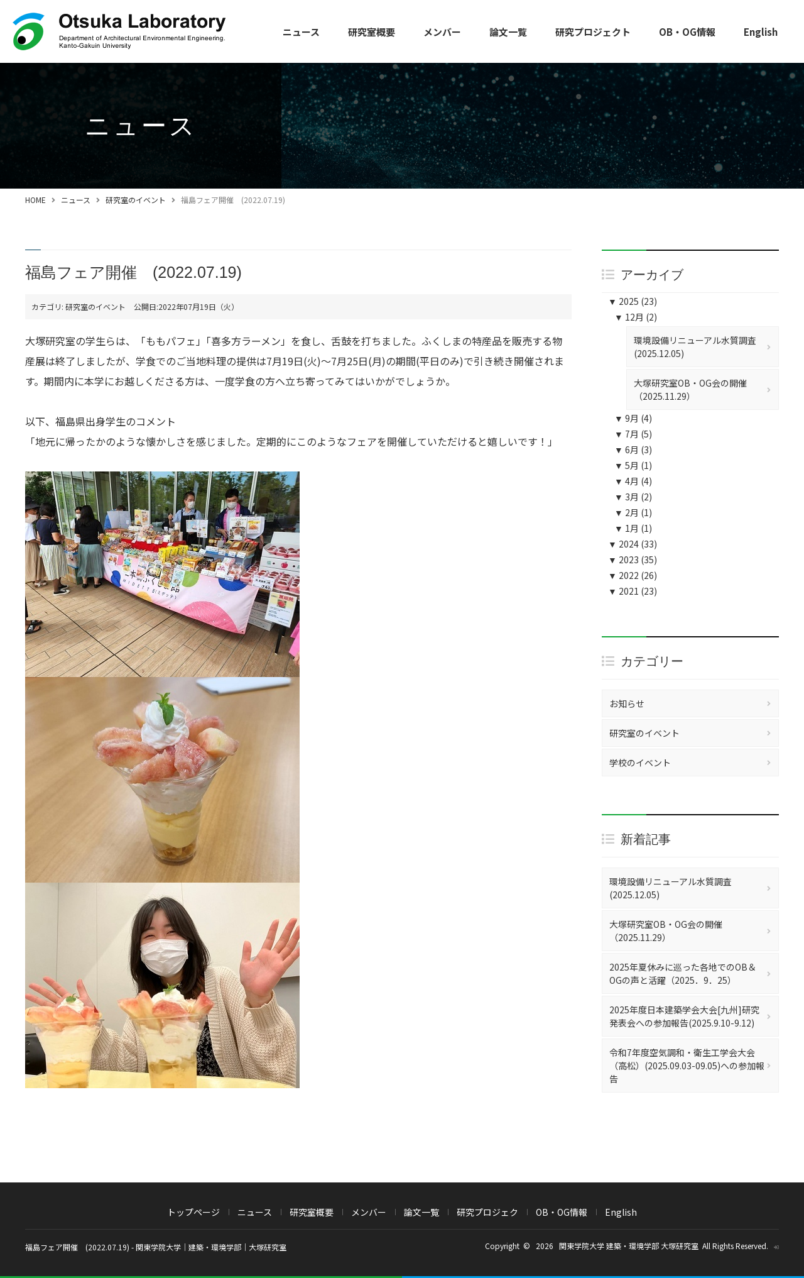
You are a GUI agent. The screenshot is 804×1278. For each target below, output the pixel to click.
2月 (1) (633, 512)
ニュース (301, 31)
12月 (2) (635, 317)
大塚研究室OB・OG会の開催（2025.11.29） (690, 389)
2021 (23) (632, 591)
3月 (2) (633, 496)
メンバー (442, 31)
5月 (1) (633, 465)
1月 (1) (633, 528)
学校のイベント (640, 762)
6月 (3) (633, 449)
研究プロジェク (487, 1212)
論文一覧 (508, 31)
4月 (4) (633, 481)
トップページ (193, 1212)
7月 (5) (633, 433)
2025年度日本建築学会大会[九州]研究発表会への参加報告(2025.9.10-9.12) (684, 1016)
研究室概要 (371, 31)
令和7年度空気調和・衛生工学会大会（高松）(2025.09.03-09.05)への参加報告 (686, 1065)
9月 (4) (633, 418)
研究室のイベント (136, 199)
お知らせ (626, 703)
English (761, 31)
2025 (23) (632, 301)
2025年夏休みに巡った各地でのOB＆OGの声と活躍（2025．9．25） (682, 973)
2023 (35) (632, 559)
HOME (35, 199)
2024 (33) (632, 543)
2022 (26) (632, 575)
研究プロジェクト (593, 31)
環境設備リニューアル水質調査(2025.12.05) (695, 347)
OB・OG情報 (687, 31)
